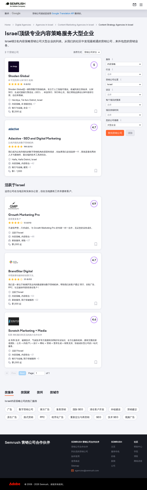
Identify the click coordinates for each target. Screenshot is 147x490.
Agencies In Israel (44, 24)
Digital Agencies (23, 24)
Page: (31, 373)
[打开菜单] (141, 5)
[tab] (9, 393)
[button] (92, 52)
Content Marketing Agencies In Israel (76, 24)
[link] (134, 5)
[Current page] (40, 373)
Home (8, 24)
